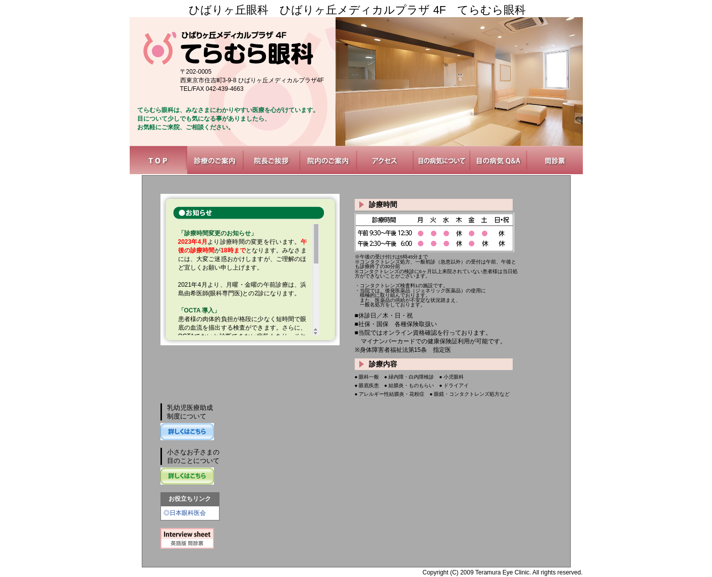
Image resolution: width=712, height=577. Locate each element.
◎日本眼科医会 (184, 512)
